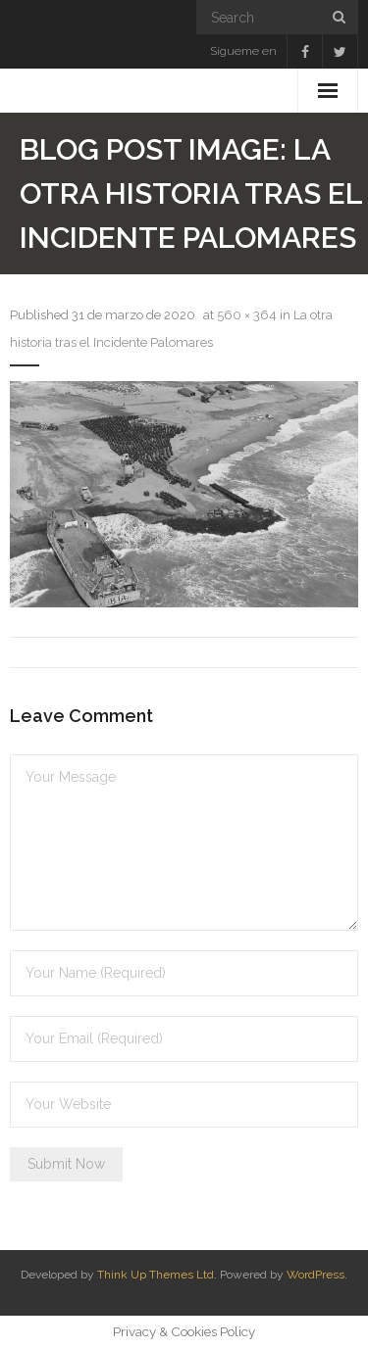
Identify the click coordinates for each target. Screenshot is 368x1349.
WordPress (315, 1274)
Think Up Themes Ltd (155, 1274)
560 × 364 (247, 315)
